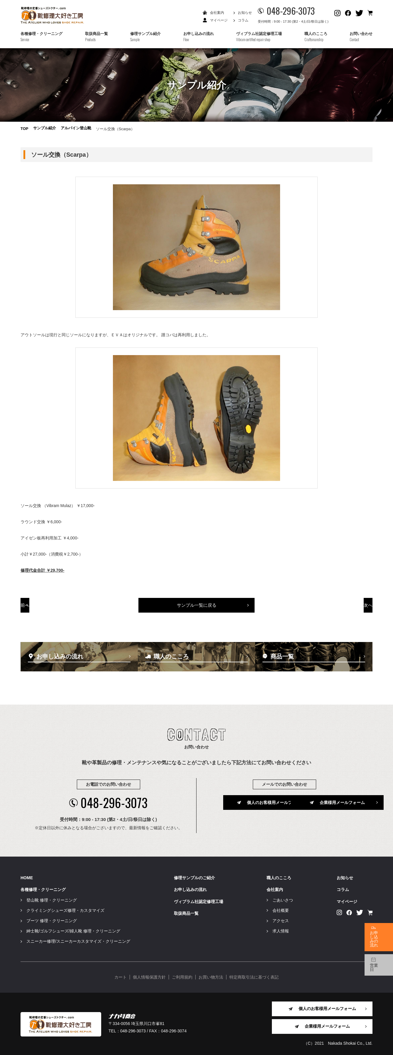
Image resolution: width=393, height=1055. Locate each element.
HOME (27, 877)
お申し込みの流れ (190, 889)
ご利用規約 (182, 976)
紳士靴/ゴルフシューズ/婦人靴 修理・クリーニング (73, 930)
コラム (243, 20)
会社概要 (280, 909)
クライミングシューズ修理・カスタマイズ (65, 909)
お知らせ (245, 13)
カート (120, 976)
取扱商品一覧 (186, 912)
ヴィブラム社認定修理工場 (198, 900)
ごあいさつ (282, 899)
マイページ (219, 20)
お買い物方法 (211, 976)
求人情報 (280, 930)
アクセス (280, 919)
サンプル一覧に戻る (196, 607)
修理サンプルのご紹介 (194, 877)
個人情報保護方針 (149, 976)
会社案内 (217, 13)
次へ (338, 607)
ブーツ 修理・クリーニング (51, 919)
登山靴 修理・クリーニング (51, 899)
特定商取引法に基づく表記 (254, 976)
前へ (55, 607)
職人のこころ (279, 877)
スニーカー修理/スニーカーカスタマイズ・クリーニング (78, 940)
